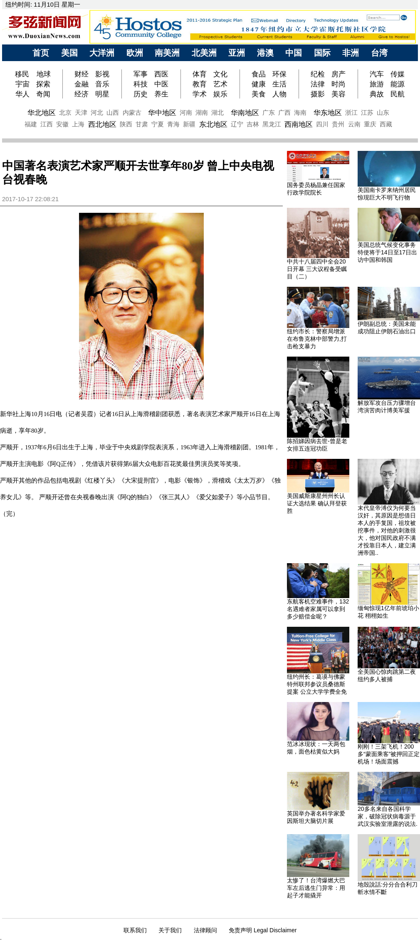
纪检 (318, 74)
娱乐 (220, 94)
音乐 (102, 84)
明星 (102, 94)
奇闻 (43, 94)
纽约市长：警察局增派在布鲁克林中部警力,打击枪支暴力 (317, 339)
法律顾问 (205, 930)
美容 (338, 94)
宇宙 (22, 84)
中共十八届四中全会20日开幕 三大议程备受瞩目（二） (317, 269)
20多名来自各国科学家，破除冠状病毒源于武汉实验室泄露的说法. (388, 816)
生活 (279, 84)
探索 (43, 84)
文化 (220, 74)
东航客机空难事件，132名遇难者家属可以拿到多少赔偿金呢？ (318, 609)
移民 (23, 74)
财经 (81, 74)
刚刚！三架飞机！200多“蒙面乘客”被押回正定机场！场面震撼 (389, 754)
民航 (397, 94)
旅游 (377, 84)
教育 (200, 84)
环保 (279, 74)
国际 (322, 52)
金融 (81, 84)
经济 (81, 94)
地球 (44, 74)
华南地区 (245, 112)
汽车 (377, 74)
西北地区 (102, 124)
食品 (259, 74)
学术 (200, 94)
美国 (69, 52)
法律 (318, 84)
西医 (161, 74)
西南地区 (298, 124)
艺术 (220, 84)
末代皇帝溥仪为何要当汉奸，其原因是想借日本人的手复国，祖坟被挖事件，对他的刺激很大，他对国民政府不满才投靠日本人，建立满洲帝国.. (387, 530)
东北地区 (213, 124)
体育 (200, 74)
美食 (259, 94)
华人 (22, 94)
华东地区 (328, 112)
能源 (397, 84)
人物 (279, 94)
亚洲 (236, 52)
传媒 (397, 74)
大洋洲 (101, 52)
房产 (338, 74)
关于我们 (170, 930)
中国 (293, 52)
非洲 (350, 52)
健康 (259, 84)
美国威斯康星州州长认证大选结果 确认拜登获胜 (317, 503)
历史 (140, 94)
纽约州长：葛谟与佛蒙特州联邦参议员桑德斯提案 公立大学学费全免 (317, 684)
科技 (140, 84)
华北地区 (41, 112)
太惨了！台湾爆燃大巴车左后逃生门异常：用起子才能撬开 (316, 888)
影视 (102, 74)
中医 (161, 84)
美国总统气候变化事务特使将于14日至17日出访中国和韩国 (387, 252)
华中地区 (162, 112)
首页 (40, 52)
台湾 (379, 52)
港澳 (265, 52)
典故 (377, 94)
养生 (161, 94)
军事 (140, 74)
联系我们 (135, 930)
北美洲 (204, 52)
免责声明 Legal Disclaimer (262, 930)
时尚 (338, 84)
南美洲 (167, 52)
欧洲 (134, 52)
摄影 (318, 94)
